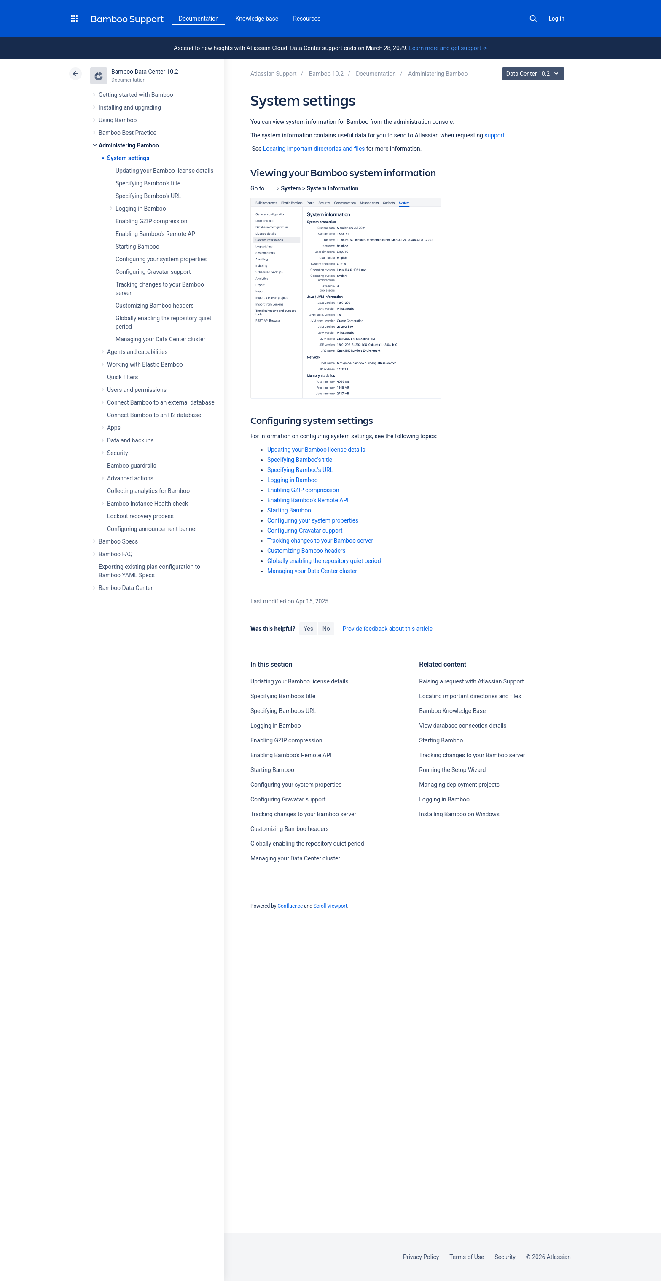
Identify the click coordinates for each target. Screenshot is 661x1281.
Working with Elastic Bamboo (145, 364)
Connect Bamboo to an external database (161, 402)
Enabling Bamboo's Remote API (156, 233)
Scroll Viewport (330, 906)
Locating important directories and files (314, 148)
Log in (556, 18)
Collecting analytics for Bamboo (148, 491)
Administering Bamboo (129, 145)
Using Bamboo (118, 120)
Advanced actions (130, 478)
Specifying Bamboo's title (148, 183)
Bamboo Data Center (126, 587)
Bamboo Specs (118, 541)
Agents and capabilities (137, 351)
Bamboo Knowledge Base (452, 710)
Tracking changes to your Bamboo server (320, 540)
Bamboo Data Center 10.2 (144, 71)
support (494, 135)
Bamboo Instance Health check (147, 503)
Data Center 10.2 (534, 74)
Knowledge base (257, 18)
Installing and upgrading (130, 107)
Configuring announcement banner (152, 528)
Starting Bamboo (137, 246)
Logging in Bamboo (141, 208)
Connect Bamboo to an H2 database (154, 415)
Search (533, 18)
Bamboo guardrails (131, 465)
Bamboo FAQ (115, 554)
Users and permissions (137, 389)
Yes (308, 628)
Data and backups (130, 440)
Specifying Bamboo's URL (148, 196)
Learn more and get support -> (448, 48)
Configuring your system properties (161, 259)
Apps (114, 427)
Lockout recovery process (140, 516)
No (326, 628)
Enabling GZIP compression (151, 221)
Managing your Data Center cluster (160, 339)
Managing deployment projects (459, 784)
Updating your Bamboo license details (164, 170)
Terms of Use (466, 1257)
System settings (128, 158)
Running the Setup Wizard (452, 769)
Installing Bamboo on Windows (459, 814)
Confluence (290, 906)
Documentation (199, 18)
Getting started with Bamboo (136, 94)
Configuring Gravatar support (153, 271)
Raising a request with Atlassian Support (471, 681)
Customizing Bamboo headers (155, 305)
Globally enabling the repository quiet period (324, 560)
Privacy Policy (421, 1257)
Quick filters (122, 377)
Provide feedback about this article (388, 628)
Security (117, 453)
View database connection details (462, 725)
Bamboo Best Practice (127, 132)
